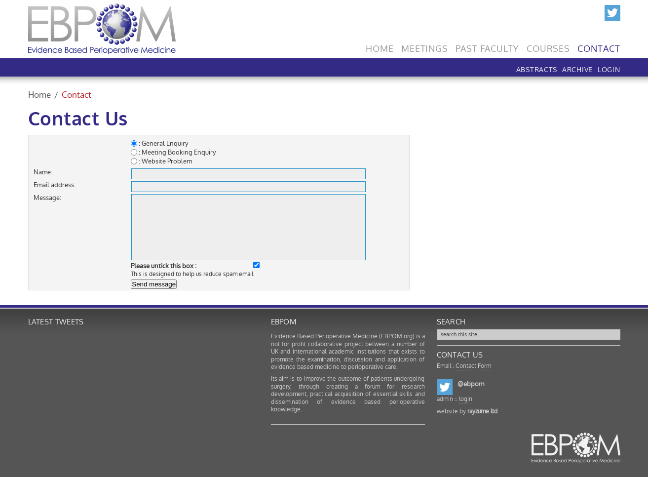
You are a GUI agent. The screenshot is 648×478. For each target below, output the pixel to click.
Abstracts (536, 69)
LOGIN (609, 69)
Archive (577, 69)
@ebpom (470, 384)
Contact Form (473, 366)
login (465, 399)
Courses (548, 46)
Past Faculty (487, 46)
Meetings (424, 46)
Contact (598, 46)
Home (380, 46)
